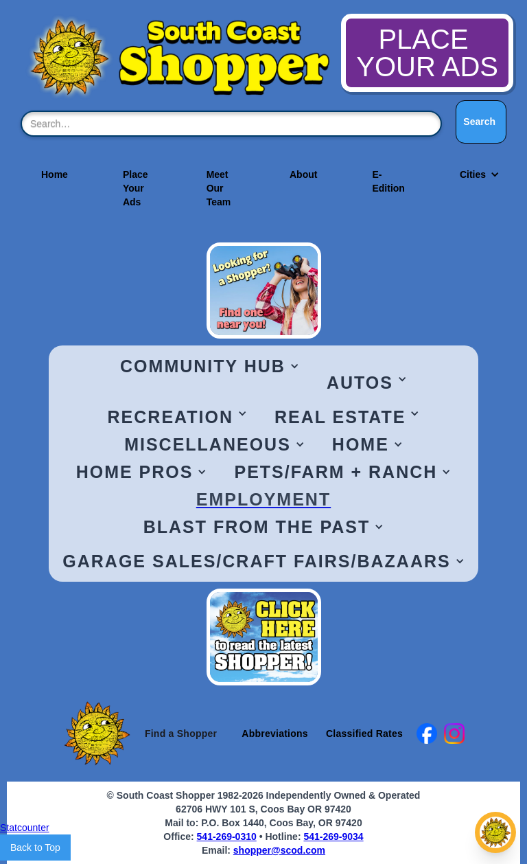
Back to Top (35, 847)
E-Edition (388, 181)
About (303, 174)
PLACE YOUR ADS (427, 53)
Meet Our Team (219, 188)
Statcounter (24, 827)
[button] (472, 174)
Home (54, 174)
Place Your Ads (135, 188)
